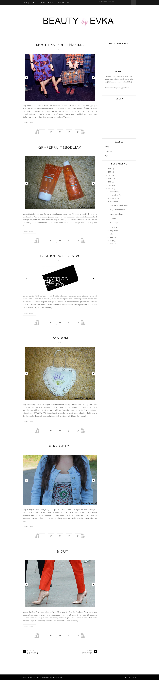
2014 (109, 185)
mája (112, 240)
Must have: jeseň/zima (60, 45)
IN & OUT (59, 551)
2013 (109, 188)
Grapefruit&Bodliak (59, 147)
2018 (109, 172)
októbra (113, 198)
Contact (71, 2)
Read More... (29, 123)
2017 (109, 175)
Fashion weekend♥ (60, 256)
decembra (114, 192)
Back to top (130, 677)
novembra (114, 195)
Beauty (33, 2)
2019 (109, 169)
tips (106, 156)
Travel (51, 2)
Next (93, 77)
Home (25, 2)
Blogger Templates (28, 677)
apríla (112, 244)
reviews (108, 151)
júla (111, 234)
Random (60, 338)
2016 (109, 179)
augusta (113, 231)
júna (111, 237)
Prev (26, 77)
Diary (42, 2)
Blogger (112, 1)
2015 (109, 182)
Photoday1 (60, 446)
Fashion (60, 2)
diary (107, 147)
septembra (114, 202)
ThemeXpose (45, 677)
